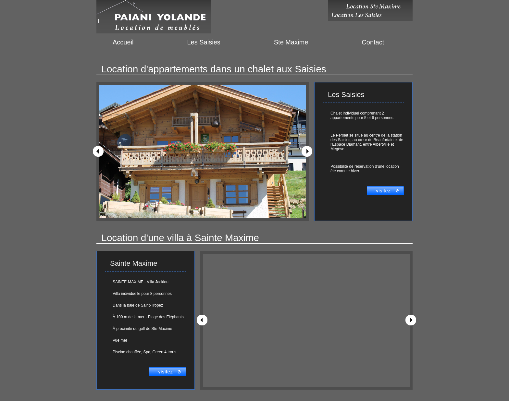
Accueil (123, 42)
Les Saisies (203, 42)
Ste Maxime (291, 42)
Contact (373, 42)
